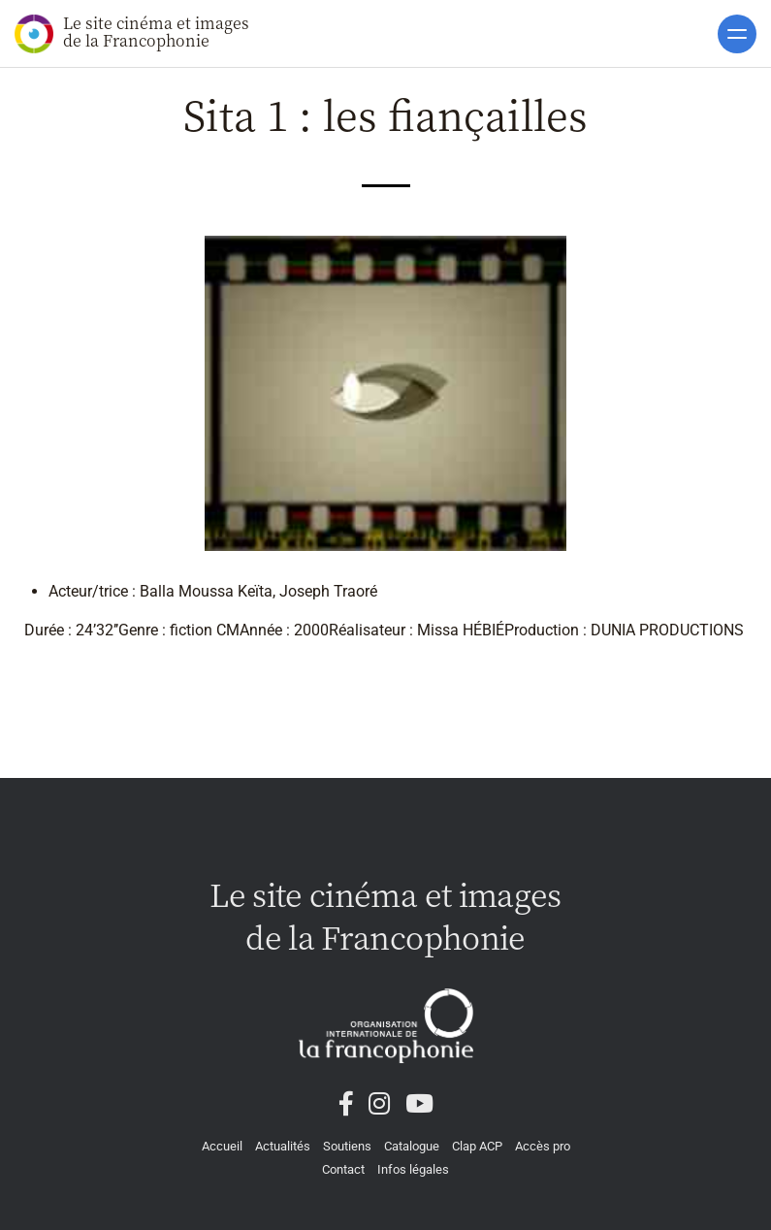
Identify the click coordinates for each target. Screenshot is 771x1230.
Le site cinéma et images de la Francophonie (132, 32)
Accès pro (542, 1146)
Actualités (282, 1146)
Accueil (222, 1146)
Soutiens (347, 1146)
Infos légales (413, 1169)
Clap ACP (477, 1146)
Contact (343, 1169)
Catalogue (411, 1146)
